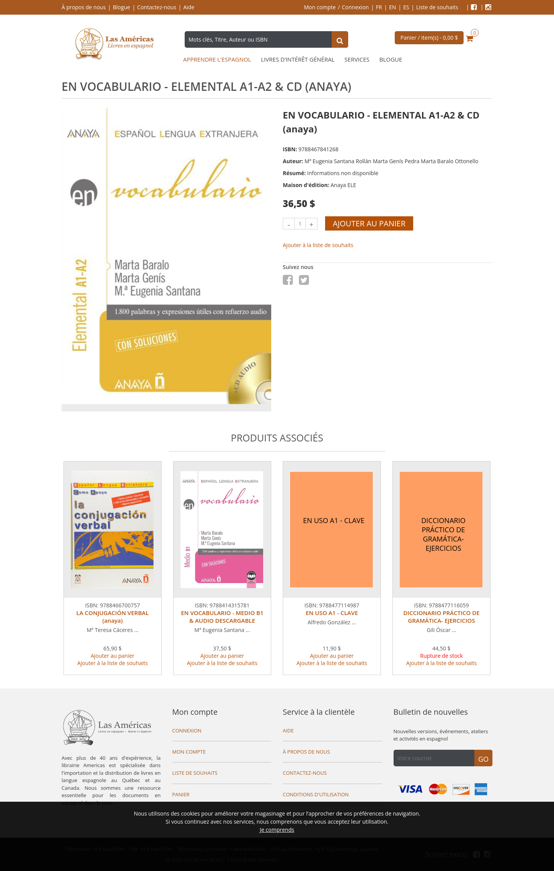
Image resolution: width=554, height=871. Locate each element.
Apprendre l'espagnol (217, 59)
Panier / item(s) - (429, 37)
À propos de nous (84, 7)
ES (406, 7)
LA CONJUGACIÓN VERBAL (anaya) (112, 616)
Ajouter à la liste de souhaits (318, 245)
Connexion (355, 7)
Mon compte (320, 7)
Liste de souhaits (437, 7)
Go (483, 759)
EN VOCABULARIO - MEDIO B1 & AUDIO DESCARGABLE (222, 616)
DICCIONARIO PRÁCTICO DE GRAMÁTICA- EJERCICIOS (441, 616)
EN (392, 7)
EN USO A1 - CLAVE (332, 613)
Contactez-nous (157, 7)
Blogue (121, 7)
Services (356, 59)
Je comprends (277, 829)
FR (379, 7)
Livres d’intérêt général (297, 59)
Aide (188, 7)
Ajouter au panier (369, 223)
